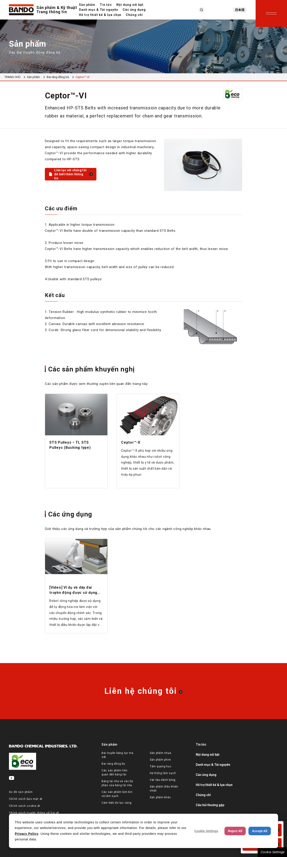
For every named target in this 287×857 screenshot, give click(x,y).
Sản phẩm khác (160, 797)
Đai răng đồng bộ (58, 77)
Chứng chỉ (134, 15)
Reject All (235, 831)
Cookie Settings (272, 852)
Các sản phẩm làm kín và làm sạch (117, 794)
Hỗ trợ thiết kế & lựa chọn (100, 15)
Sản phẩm (87, 5)
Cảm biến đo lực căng (116, 802)
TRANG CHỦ (12, 77)
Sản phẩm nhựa (160, 753)
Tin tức (106, 5)
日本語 (239, 10)
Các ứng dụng (134, 9)
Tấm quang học (160, 766)
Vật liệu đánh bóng (163, 779)
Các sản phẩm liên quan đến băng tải (114, 772)
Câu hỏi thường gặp (210, 805)
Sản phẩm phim (160, 759)
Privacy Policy (26, 833)
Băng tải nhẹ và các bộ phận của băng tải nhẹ (117, 783)
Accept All (259, 831)
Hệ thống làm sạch (163, 773)
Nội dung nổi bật (130, 5)
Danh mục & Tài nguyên (98, 9)
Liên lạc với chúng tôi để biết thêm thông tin (70, 174)
